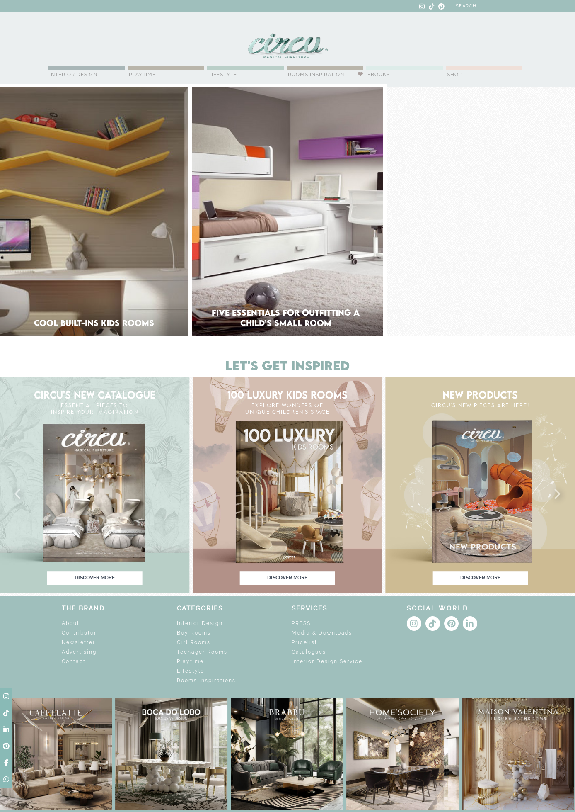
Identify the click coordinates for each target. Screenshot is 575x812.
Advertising (79, 652)
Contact (74, 661)
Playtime (142, 75)
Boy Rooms (194, 633)
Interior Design (73, 75)
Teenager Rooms (202, 652)
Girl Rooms (193, 642)
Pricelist (304, 642)
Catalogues (309, 652)
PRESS (301, 623)
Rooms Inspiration (316, 75)
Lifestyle (222, 75)
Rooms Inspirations (206, 680)
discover (95, 578)
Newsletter (78, 642)
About (71, 623)
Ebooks (378, 75)
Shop (454, 75)
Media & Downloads (322, 633)
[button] (18, 494)
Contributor (79, 633)
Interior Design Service (327, 661)
